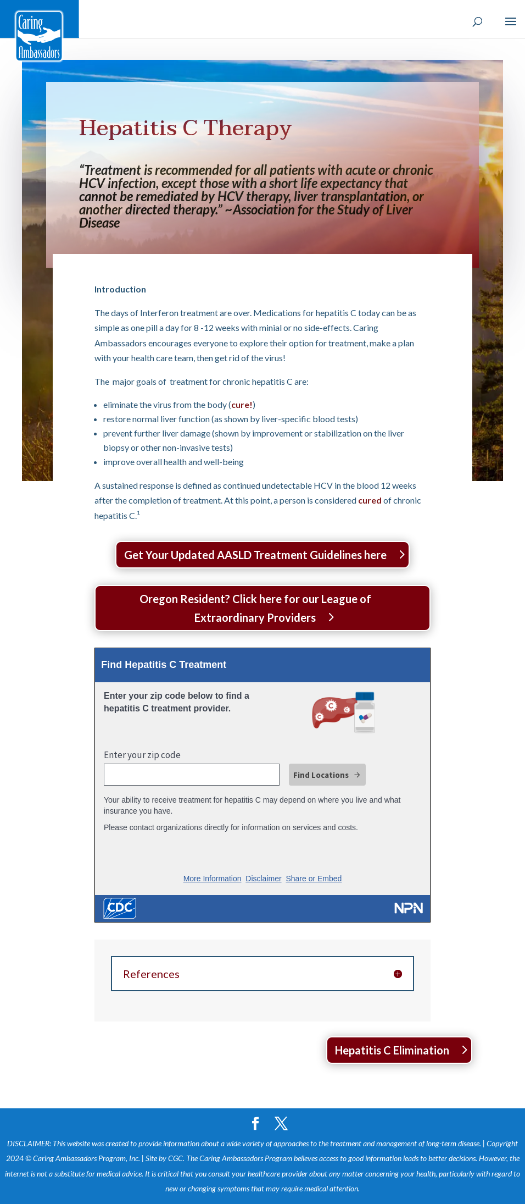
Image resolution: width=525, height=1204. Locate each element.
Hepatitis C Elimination (392, 1050)
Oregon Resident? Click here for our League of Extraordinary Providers (255, 608)
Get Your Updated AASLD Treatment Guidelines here (255, 554)
